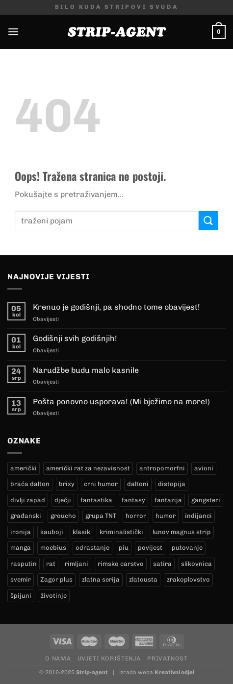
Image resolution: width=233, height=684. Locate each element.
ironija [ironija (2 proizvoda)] (20, 532)
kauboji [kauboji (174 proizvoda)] (51, 532)
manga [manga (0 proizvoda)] (20, 547)
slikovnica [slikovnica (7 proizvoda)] (196, 563)
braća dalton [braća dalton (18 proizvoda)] (30, 484)
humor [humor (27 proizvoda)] (165, 515)
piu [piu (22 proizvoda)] (124, 547)
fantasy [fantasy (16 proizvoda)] (133, 500)
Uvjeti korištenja (109, 658)
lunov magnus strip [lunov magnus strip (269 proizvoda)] (182, 532)
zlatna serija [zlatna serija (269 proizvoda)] (101, 579)
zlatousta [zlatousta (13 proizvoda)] (143, 579)
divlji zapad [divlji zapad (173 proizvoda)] (27, 500)
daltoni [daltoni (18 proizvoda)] (138, 484)
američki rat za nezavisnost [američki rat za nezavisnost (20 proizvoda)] (88, 468)
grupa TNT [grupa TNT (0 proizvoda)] (100, 515)
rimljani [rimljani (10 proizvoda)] (76, 563)
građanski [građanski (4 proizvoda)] (25, 515)
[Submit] (208, 220)
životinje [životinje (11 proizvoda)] (54, 595)
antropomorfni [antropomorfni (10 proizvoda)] (162, 468)
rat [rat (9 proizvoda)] (50, 563)
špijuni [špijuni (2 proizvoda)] (20, 595)
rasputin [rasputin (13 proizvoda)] (23, 563)
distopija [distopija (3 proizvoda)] (171, 484)
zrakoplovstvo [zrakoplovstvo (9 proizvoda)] (188, 579)
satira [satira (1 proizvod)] (162, 563)
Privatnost (167, 658)
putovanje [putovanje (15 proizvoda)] (187, 547)
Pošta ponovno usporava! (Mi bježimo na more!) (121, 401)
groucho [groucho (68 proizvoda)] (63, 515)
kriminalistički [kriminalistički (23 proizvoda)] (121, 532)
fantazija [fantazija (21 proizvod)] (168, 500)
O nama (58, 658)
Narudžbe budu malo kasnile (86, 370)
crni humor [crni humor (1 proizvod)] (101, 484)
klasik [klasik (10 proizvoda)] (81, 532)
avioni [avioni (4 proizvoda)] (203, 468)
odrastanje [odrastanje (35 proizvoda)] (92, 547)
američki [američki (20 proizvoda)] (23, 468)
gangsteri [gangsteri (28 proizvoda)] (205, 500)
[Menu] (13, 32)
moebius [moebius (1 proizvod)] (53, 547)
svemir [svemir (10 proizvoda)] (20, 579)
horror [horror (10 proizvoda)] (136, 515)
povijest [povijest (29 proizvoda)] (150, 547)
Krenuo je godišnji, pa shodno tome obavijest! (116, 307)
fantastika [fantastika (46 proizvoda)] (96, 500)
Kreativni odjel (174, 672)
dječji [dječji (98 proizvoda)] (62, 500)
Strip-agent (92, 672)
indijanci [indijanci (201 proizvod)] (198, 515)
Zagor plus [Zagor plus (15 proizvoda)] (56, 579)
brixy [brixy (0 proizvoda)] (67, 484)
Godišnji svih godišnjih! (75, 338)
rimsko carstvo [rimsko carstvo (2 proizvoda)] (121, 563)
